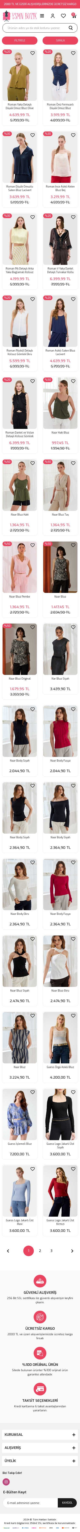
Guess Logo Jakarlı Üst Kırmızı (60, 1222)
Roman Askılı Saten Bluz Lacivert (60, 352)
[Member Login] (52, 16)
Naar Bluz (60, 596)
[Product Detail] (7, 51)
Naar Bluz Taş (60, 514)
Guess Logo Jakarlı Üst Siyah (60, 1145)
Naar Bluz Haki (20, 514)
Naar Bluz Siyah (19, 990)
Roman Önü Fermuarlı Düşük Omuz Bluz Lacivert (60, 106)
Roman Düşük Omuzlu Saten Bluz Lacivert (19, 188)
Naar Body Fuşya (60, 760)
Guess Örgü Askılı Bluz (60, 1067)
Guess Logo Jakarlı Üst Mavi (19, 1222)
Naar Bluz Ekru (60, 990)
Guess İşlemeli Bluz (20, 1144)
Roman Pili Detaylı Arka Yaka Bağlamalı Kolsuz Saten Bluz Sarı (20, 270)
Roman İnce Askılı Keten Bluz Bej (60, 188)
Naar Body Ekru (20, 914)
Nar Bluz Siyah (60, 678)
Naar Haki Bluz (60, 432)
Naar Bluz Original (20, 678)
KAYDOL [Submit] (67, 1503)
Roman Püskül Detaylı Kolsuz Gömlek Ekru (20, 352)
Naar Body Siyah (20, 760)
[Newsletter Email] (40, 1502)
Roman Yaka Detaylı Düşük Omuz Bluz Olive (20, 106)
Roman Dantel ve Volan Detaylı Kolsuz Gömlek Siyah (20, 434)
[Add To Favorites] (32, 53)
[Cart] (73, 16)
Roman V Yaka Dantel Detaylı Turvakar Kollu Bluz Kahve (60, 270)
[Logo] (20, 16)
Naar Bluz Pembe (19, 596)
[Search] (40, 28)
